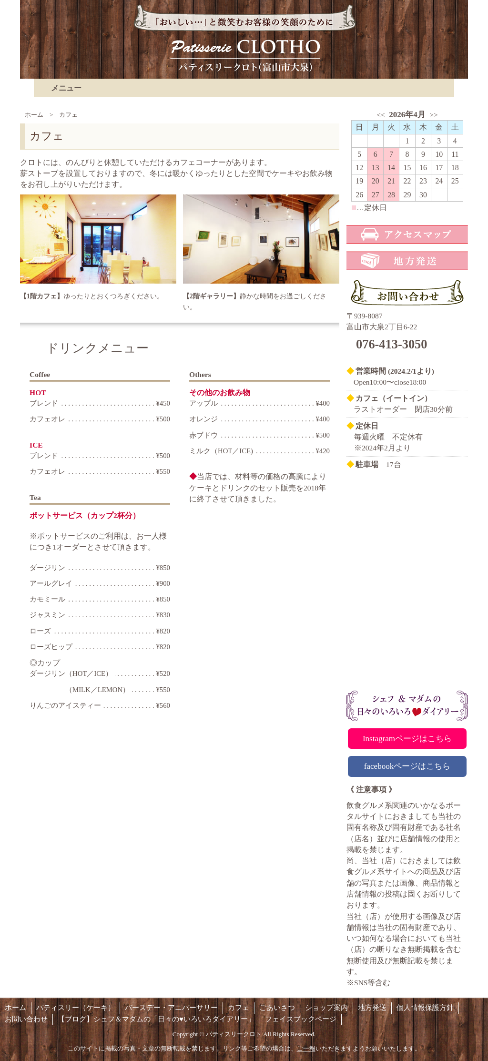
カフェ (238, 1007)
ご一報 (306, 1048)
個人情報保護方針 (425, 1007)
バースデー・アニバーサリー (171, 1007)
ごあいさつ (277, 1007)
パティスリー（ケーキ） (75, 1007)
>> (433, 115)
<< (380, 115)
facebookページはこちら (407, 766)
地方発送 (372, 1007)
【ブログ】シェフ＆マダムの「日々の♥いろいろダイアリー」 (156, 1019)
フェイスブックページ (300, 1019)
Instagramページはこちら (407, 738)
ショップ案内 (326, 1007)
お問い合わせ (26, 1019)
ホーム (34, 114)
